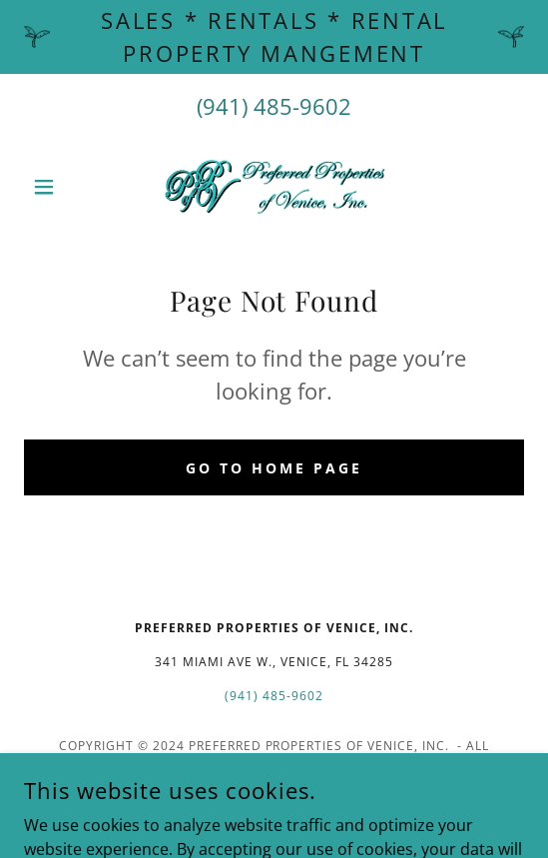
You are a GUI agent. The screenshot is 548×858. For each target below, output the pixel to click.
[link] (274, 187)
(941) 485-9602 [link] (274, 106)
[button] (61, 187)
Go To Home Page (274, 467)
